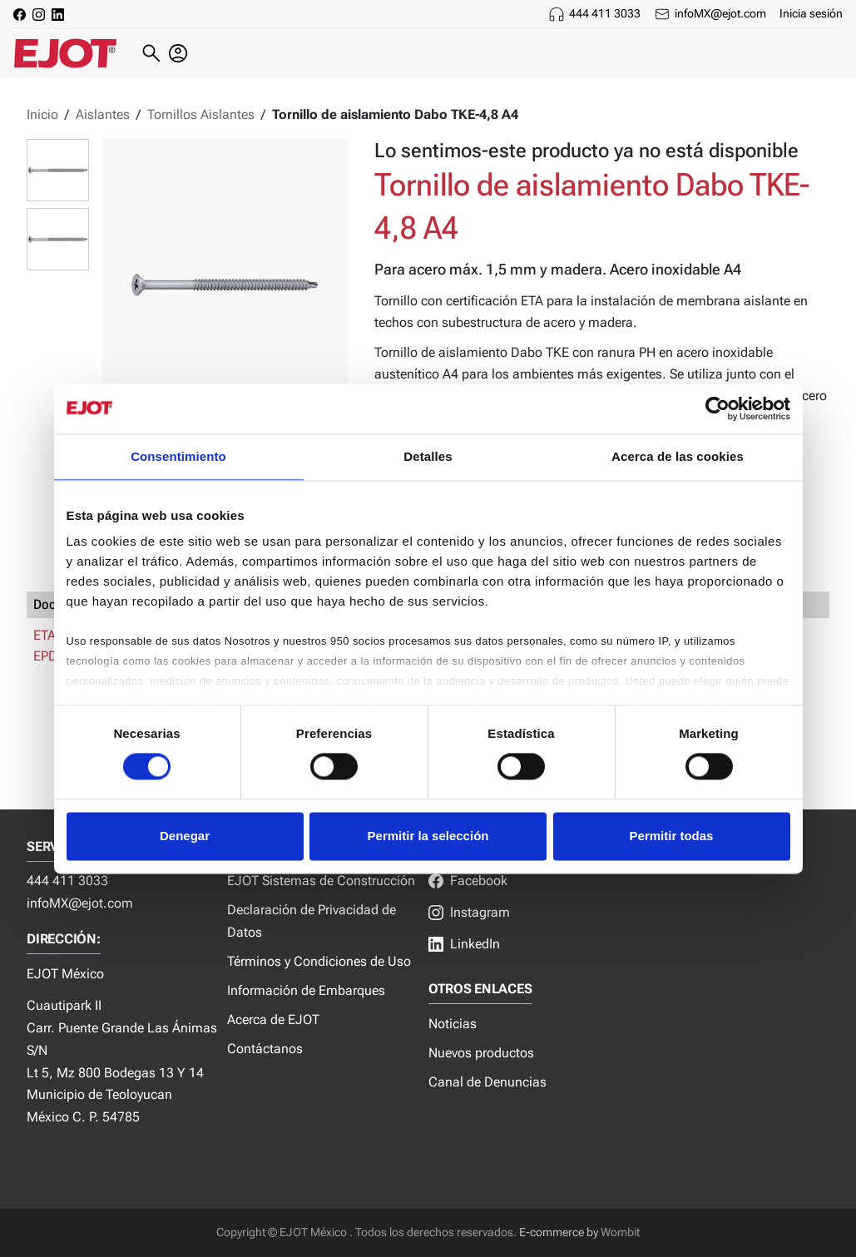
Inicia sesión (811, 13)
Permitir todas (672, 836)
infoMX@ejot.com (720, 13)
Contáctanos (265, 1049)
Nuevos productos (481, 1053)
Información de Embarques (306, 990)
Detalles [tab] (427, 456)
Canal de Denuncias (487, 1082)
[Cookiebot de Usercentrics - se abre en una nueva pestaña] (717, 408)
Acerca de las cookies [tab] (677, 456)
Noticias (452, 1024)
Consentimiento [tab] (178, 456)
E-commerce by (558, 1232)
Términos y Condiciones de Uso (319, 961)
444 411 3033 (605, 13)
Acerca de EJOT (273, 1019)
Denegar (185, 836)
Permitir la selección (428, 836)
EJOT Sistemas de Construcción (321, 880)
